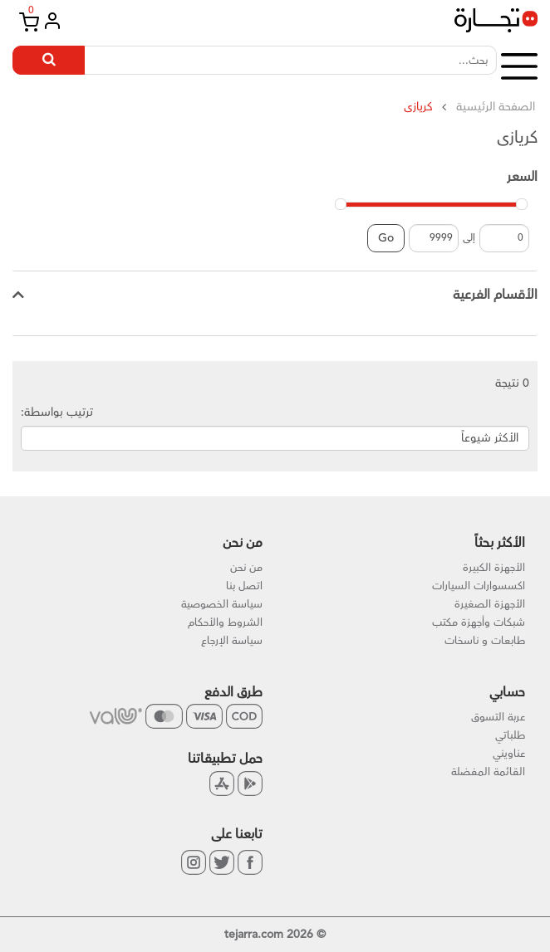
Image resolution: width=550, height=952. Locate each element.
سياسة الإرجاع (232, 640)
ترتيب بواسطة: (57, 412)
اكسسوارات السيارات (478, 586)
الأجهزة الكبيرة (494, 567)
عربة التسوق (498, 717)
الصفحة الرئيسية (495, 107)
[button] (519, 65)
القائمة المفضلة (488, 772)
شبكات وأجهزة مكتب (478, 622)
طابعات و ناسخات (484, 640)
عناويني (509, 753)
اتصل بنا (244, 586)
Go (386, 238)
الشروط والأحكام (225, 622)
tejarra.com (253, 934)
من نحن (246, 567)
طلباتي (510, 735)
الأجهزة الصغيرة (489, 604)
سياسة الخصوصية (222, 604)
